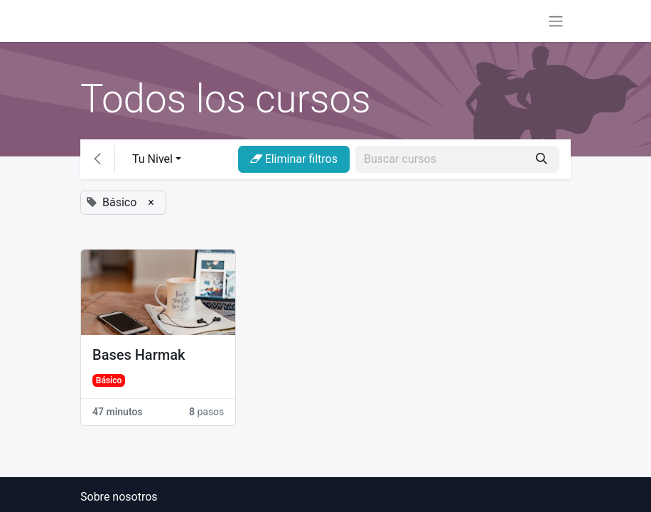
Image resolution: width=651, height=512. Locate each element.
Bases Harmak (138, 354)
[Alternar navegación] (556, 21)
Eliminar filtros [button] (294, 159)
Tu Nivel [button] (152, 159)
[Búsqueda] (541, 159)
